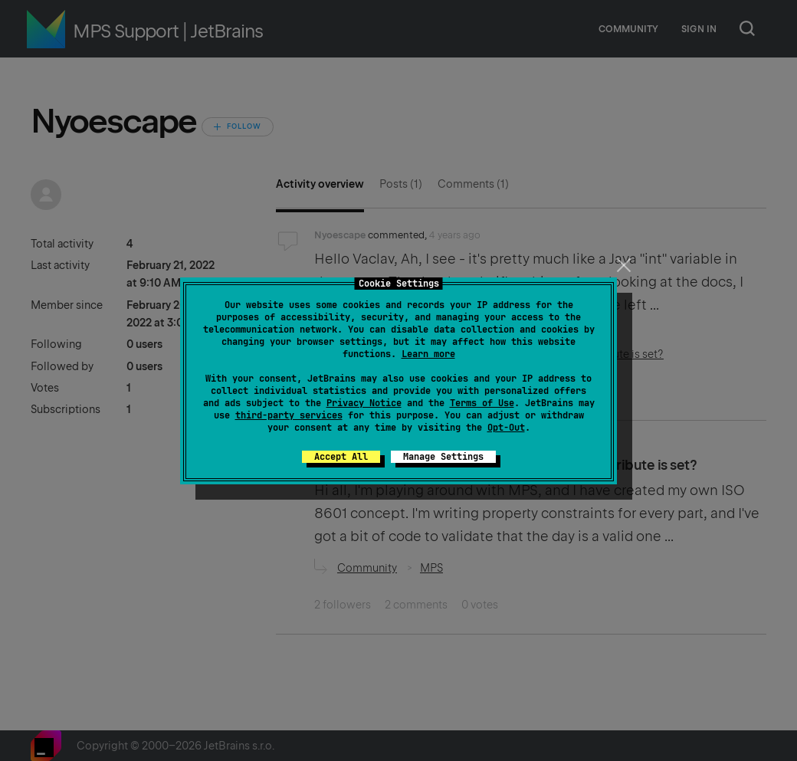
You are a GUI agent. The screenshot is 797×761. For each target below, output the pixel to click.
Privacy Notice (364, 403)
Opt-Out (506, 428)
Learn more (428, 354)
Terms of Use (482, 403)
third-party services (289, 415)
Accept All (341, 457)
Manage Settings (443, 457)
